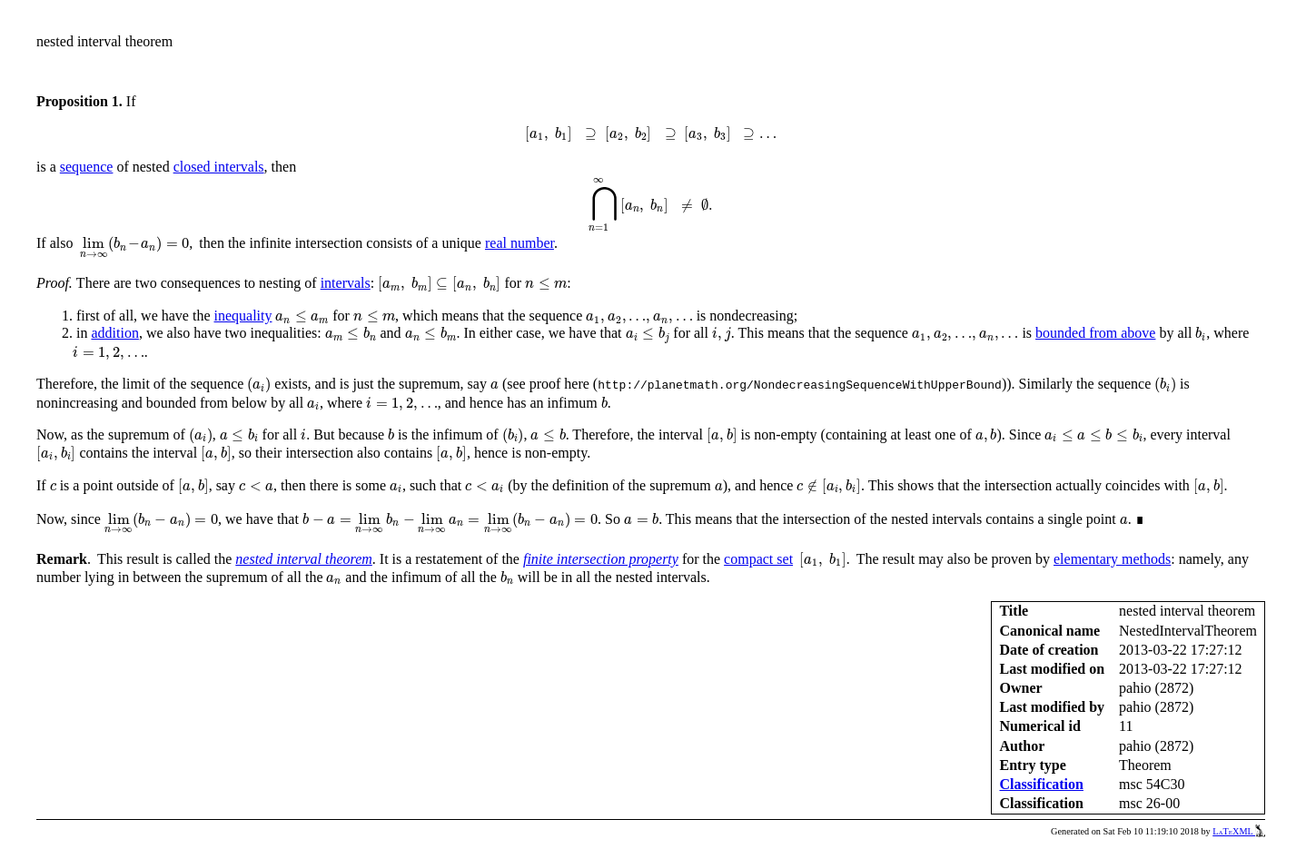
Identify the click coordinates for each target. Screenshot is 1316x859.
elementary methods (1112, 559)
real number (519, 243)
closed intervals (218, 166)
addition (114, 333)
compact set (758, 559)
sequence (87, 166)
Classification (1041, 784)
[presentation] (650, 134)
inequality (243, 315)
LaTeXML (1238, 831)
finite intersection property (600, 559)
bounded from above (1095, 333)
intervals (346, 283)
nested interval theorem (303, 559)
